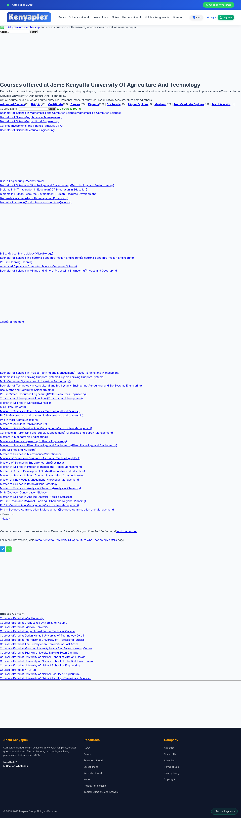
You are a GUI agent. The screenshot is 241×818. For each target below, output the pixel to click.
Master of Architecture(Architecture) (23, 424)
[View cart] (196, 17)
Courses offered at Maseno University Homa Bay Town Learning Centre (46, 648)
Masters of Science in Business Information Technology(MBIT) (40, 458)
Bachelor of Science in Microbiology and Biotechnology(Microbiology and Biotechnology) (57, 185)
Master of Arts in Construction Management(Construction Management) (46, 428)
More (177, 17)
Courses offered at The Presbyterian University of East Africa (39, 644)
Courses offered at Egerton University (24, 627)
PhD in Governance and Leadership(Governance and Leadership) (41, 415)
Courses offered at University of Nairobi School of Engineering (40, 665)
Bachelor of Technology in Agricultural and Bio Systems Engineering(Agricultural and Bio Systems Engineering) (71, 385)
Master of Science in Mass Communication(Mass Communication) (42, 475)
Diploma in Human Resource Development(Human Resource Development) (48, 194)
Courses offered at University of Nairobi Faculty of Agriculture (40, 674)
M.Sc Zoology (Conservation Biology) (24, 492)
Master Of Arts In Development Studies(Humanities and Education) (42, 471)
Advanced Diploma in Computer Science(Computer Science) (38, 266)
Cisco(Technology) (12, 321)
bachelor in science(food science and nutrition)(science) (35, 202)
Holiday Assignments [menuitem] (157, 17)
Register (226, 17)
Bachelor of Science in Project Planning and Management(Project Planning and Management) (59, 372)
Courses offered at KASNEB (18, 669)
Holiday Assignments (95, 785)
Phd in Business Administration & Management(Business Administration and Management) (57, 509)
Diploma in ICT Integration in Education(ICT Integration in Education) (43, 189)
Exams (62, 17)
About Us (169, 747)
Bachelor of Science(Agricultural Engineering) (29, 121)
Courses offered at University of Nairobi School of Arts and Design (42, 657)
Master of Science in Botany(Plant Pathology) (29, 484)
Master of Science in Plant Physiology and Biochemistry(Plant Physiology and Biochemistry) (58, 445)
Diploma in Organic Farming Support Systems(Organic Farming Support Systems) (52, 377)
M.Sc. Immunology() (13, 407)
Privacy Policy (172, 773)
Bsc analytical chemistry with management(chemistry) (34, 198)
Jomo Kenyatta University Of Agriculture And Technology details (75, 540)
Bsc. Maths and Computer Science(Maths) (27, 390)
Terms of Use (171, 766)
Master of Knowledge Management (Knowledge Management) (39, 479)
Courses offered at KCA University (22, 618)
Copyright (169, 779)
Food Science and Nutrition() (18, 449)
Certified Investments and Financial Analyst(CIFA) (31, 125)
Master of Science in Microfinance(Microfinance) (31, 454)
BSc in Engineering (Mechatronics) (22, 181)
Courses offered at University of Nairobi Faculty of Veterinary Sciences (45, 678)
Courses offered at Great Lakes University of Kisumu (33, 622)
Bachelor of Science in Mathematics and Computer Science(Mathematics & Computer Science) (60, 112)
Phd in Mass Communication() (19, 419)
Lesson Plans (101, 17)
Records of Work (132, 17)
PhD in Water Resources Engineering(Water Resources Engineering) (43, 394)
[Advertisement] (100, 57)
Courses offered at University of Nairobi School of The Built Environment (47, 661)
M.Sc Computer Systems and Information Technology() (35, 381)
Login (211, 17)
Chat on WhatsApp (218, 4)
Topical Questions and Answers (101, 791)
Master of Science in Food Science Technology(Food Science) (39, 411)
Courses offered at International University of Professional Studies (42, 639)
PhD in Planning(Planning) (16, 262)
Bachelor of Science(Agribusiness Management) (31, 117)
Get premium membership (23, 27)
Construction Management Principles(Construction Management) (41, 398)
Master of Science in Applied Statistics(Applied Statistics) (36, 496)
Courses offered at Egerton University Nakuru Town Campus (39, 652)
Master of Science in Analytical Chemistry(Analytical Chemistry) (40, 488)
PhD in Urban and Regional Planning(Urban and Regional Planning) (43, 501)
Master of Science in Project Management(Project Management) (41, 466)
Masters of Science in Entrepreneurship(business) (32, 462)
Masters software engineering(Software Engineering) (33, 441)
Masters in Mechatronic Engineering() (24, 436)
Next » (5, 518)
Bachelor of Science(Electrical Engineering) (27, 130)
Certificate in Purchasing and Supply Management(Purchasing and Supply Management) (56, 432)
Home (87, 747)
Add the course (126, 531)
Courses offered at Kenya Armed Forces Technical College (37, 631)
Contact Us (170, 754)
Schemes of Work (79, 17)
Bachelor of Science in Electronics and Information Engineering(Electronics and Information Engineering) (67, 257)
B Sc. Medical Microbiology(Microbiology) (26, 253)
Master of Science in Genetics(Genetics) (25, 402)
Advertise (169, 760)
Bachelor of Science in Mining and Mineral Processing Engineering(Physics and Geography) (58, 270)
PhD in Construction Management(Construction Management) (39, 505)
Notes (115, 17)
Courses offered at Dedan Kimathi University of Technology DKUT (42, 635)
